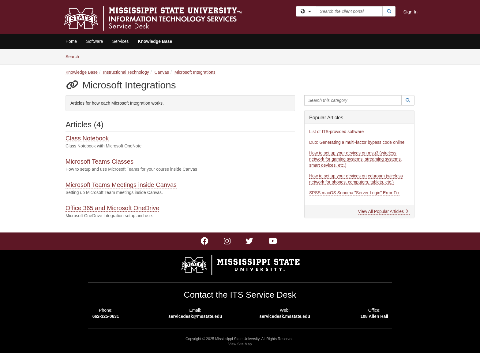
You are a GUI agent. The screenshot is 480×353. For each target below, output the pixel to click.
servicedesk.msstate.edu (284, 316)
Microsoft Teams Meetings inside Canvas (121, 184)
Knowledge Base (155, 41)
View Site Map (240, 344)
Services (120, 41)
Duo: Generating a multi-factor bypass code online (356, 142)
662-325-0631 (105, 316)
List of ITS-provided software (336, 131)
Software (94, 41)
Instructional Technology (126, 72)
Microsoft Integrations (195, 72)
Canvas (162, 72)
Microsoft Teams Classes (99, 161)
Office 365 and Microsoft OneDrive (112, 208)
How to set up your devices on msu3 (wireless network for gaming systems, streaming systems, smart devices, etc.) (355, 159)
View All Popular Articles (383, 211)
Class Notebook (87, 138)
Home (71, 41)
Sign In (410, 11)
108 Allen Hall (374, 316)
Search (75, 56)
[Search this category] (353, 100)
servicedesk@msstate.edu (195, 316)
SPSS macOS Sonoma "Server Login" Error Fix (354, 192)
